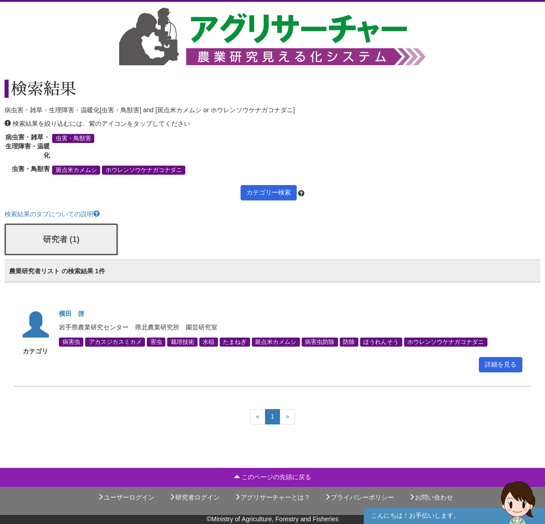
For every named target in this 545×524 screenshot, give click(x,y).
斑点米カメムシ (76, 170)
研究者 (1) (61, 239)
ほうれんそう (381, 342)
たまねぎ (234, 342)
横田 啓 (71, 313)
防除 (349, 342)
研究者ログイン (194, 497)
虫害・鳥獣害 (73, 138)
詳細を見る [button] (500, 364)
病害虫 (71, 342)
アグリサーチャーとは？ (272, 497)
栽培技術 (182, 342)
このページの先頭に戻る (273, 477)
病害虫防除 (319, 342)
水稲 (208, 342)
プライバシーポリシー (359, 497)
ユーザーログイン (125, 497)
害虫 (156, 342)
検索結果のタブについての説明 (52, 214)
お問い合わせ (431, 497)
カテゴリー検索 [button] (268, 192)
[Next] (287, 416)
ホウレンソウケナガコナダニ (144, 170)
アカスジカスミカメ (115, 342)
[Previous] (257, 416)
